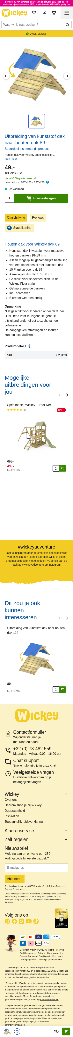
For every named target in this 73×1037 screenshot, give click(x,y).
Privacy (41, 953)
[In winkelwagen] (62, 468)
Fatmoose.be (55, 959)
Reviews (38, 217)
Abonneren (14, 878)
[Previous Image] (6, 76)
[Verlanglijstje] (17, 1031)
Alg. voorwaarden (55, 953)
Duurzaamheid (15, 810)
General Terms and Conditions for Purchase (41, 956)
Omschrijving (16, 217)
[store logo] (14, 13)
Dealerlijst (42, 959)
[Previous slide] (60, 395)
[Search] (67, 25)
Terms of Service (12, 889)
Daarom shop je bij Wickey (23, 805)
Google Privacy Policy (51, 886)
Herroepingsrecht (28, 959)
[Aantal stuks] (56, 468)
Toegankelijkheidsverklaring (24, 821)
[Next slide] (66, 395)
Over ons (11, 799)
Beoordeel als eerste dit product (27, 148)
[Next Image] (67, 76)
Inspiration (12, 816)
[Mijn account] (44, 12)
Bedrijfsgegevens (28, 953)
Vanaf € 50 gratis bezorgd (20, 178)
